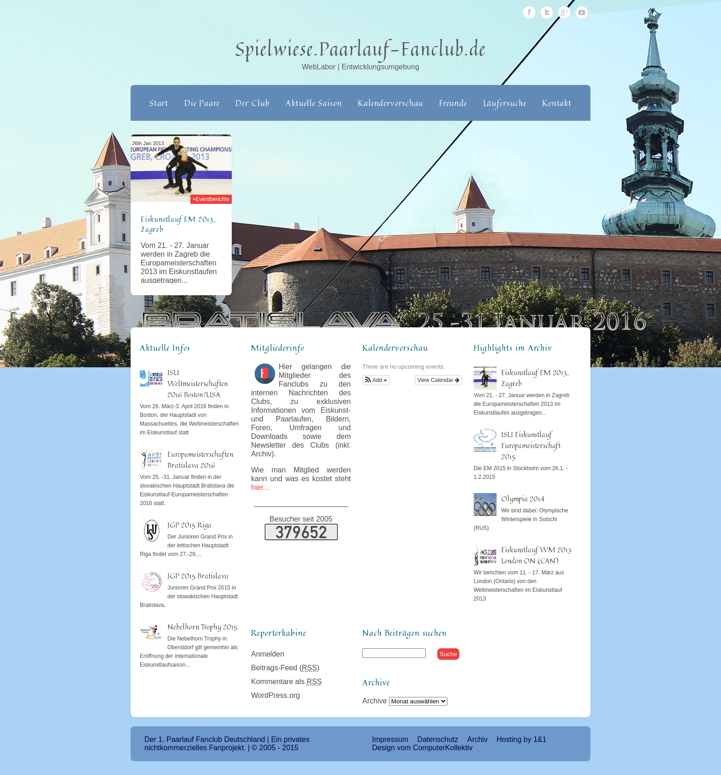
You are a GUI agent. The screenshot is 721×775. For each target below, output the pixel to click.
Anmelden (267, 654)
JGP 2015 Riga (189, 524)
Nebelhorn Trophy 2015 (202, 626)
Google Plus (564, 12)
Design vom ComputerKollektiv (422, 748)
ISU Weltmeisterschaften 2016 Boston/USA (197, 383)
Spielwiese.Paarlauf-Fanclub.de (360, 48)
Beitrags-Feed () (285, 668)
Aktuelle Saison (314, 102)
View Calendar (438, 380)
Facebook (529, 12)
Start (159, 102)
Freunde (453, 102)
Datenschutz (438, 739)
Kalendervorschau (390, 102)
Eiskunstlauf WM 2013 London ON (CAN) (536, 555)
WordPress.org (275, 695)
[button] (376, 380)
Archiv (477, 739)
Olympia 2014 (522, 498)
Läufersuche (504, 102)
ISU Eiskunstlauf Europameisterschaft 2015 (531, 445)
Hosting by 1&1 (522, 739)
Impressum (390, 739)
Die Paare (202, 102)
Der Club (252, 102)
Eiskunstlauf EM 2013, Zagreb (178, 224)
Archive (374, 701)
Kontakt (557, 102)
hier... (260, 487)
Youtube (581, 12)
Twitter (546, 12)
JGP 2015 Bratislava (198, 575)
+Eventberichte (211, 199)
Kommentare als (286, 681)
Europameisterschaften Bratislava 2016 (200, 460)
